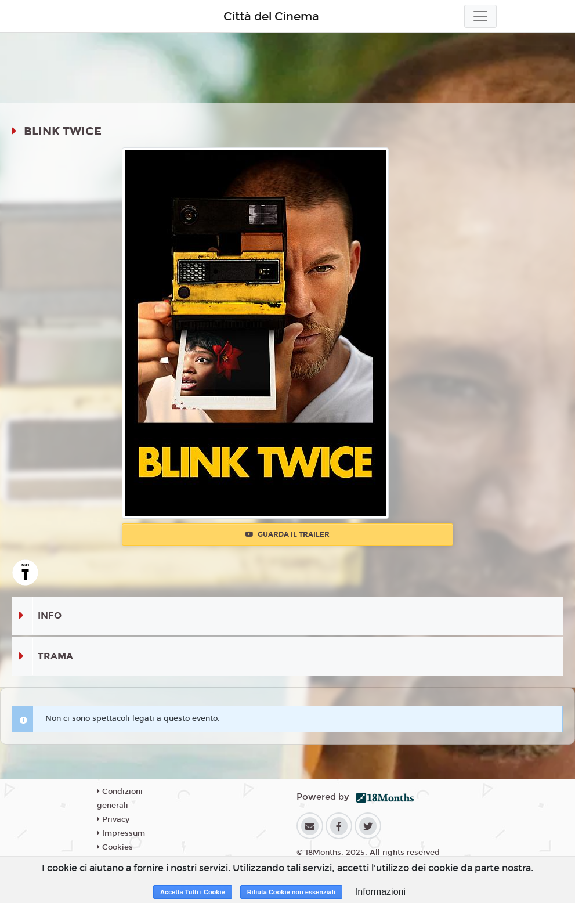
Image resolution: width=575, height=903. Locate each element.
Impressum (121, 833)
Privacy (113, 819)
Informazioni (380, 892)
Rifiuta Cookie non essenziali (291, 891)
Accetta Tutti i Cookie (192, 891)
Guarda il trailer (287, 534)
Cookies (115, 847)
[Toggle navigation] (480, 16)
